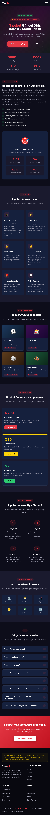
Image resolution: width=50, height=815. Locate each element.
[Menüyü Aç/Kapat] (46, 3)
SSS (28, 790)
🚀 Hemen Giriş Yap (17, 44)
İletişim (29, 796)
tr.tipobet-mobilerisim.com (21, 808)
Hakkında (30, 773)
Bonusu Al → (10, 428)
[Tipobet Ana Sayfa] (6, 3)
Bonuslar (29, 779)
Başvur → (9, 481)
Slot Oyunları (6, 796)
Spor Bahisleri (6, 790)
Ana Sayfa (30, 769)
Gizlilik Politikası (32, 800)
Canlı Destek (31, 793)
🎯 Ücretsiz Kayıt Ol (25, 739)
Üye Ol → (36, 44)
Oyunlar (29, 776)
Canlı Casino (6, 793)
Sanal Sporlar (6, 800)
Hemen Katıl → (11, 454)
